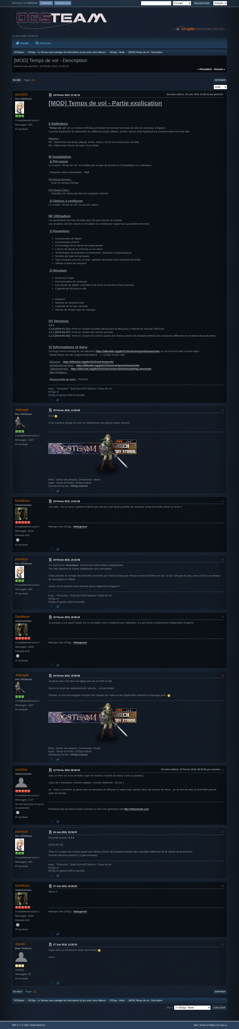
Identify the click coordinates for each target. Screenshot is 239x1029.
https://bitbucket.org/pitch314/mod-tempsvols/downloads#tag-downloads (111, 368)
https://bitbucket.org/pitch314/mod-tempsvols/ (88, 361)
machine (21, 769)
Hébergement (80, 526)
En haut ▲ (222, 1025)
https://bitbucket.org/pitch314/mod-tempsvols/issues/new (127, 351)
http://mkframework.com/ (136, 809)
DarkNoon (22, 500)
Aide (196, 1025)
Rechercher (43, 43)
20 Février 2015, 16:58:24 (66, 617)
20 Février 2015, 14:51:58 (66, 501)
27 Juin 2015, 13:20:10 (65, 944)
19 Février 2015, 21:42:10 (66, 95)
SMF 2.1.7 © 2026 (20, 1025)
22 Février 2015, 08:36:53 (66, 770)
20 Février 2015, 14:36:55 (66, 410)
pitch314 (21, 94)
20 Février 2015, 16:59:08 (66, 675)
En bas (17, 80)
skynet (20, 944)
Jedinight (22, 409)
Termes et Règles (208, 1025)
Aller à (169, 1007)
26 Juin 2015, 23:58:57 (65, 832)
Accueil (22, 43)
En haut (17, 991)
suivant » (219, 69)
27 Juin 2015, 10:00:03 (65, 886)
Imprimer (220, 80)
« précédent (204, 69)
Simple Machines (37, 1025)
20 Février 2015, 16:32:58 (66, 559)
